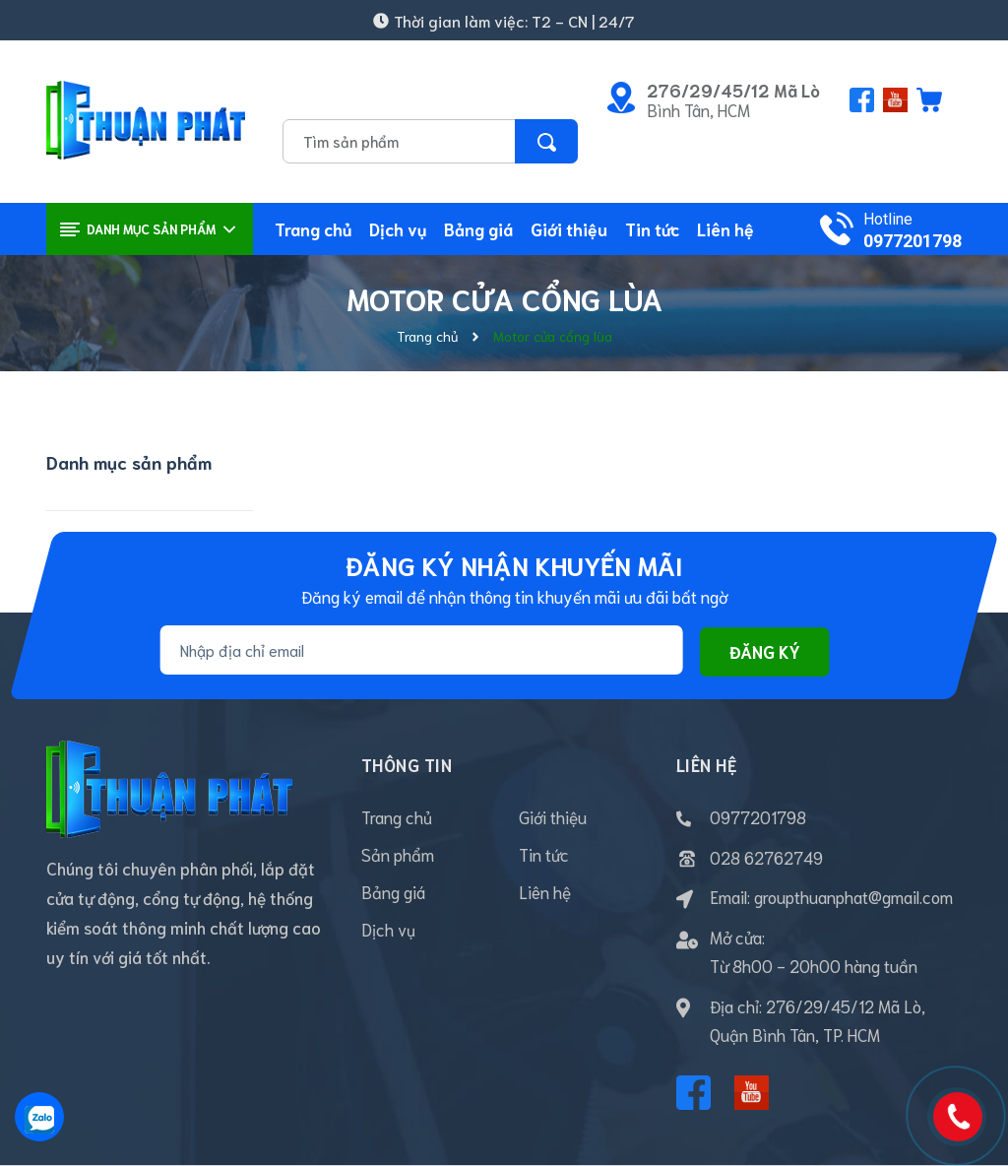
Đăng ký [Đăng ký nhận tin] (764, 652)
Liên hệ (545, 891)
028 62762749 (766, 857)
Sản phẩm (397, 854)
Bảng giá (393, 891)
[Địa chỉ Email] (421, 651)
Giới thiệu (553, 816)
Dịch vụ (388, 928)
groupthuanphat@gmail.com (853, 896)
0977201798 (912, 240)
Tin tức (544, 854)
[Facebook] (693, 1092)
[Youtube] (751, 1092)
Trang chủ (396, 816)
